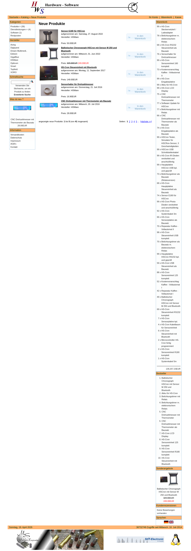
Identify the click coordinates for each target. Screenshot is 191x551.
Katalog (25, 17)
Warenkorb (166, 17)
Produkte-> (15, 26)
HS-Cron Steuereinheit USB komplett (169, 235)
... (138, 121)
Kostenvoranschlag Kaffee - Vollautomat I (170, 284)
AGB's (13, 144)
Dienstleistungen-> (18, 29)
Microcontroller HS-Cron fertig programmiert (170, 343)
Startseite (14, 17)
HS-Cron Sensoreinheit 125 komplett (169, 275)
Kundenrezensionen (166, 505)
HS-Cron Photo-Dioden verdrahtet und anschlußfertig (169, 204)
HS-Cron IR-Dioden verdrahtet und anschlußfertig (170, 158)
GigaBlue (14, 57)
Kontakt (13, 147)
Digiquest (14, 48)
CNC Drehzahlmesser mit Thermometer (170, 97)
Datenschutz (16, 138)
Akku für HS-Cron (169, 85)
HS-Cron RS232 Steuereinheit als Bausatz (169, 48)
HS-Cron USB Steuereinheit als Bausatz (169, 266)
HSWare (14, 60)
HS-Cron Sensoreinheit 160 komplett (169, 63)
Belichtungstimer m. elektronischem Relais (170, 38)
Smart (13, 66)
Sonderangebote (164, 468)
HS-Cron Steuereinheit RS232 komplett (170, 312)
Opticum (14, 63)
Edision (13, 54)
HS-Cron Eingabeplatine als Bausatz (169, 131)
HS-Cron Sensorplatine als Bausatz (169, 220)
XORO (13, 72)
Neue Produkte (38, 17)
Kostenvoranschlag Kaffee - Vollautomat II (170, 72)
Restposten (15, 35)
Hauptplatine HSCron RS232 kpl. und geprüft (170, 257)
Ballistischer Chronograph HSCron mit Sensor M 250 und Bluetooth (170, 384)
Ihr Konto (153, 17)
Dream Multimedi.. (18, 51)
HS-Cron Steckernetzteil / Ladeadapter (168, 29)
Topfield (14, 69)
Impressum (15, 141)
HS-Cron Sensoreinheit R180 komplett (170, 352)
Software (14, 32)
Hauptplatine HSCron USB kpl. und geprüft (169, 168)
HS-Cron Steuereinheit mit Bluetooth (169, 334)
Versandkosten (17, 135)
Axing (13, 45)
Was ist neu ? (16, 99)
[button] (138, 37)
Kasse (178, 17)
